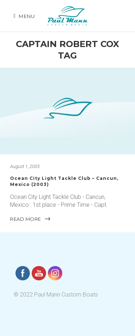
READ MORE (30, 219)
